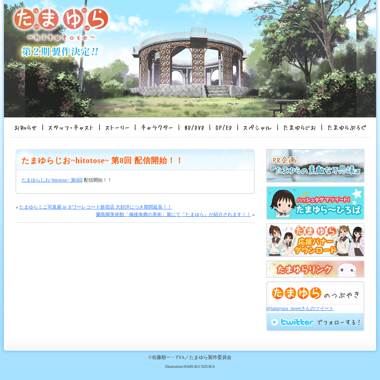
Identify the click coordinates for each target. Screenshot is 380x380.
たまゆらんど (299, 127)
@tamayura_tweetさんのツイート (300, 308)
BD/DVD (194, 127)
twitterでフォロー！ (315, 321)
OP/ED (223, 127)
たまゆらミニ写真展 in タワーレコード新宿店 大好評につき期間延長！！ (95, 207)
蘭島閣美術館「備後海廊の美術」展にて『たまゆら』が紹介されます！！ (173, 214)
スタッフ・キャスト (71, 127)
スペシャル (257, 127)
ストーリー (117, 127)
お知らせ (23, 127)
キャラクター (157, 127)
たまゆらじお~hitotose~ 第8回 (52, 180)
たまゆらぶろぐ (349, 127)
